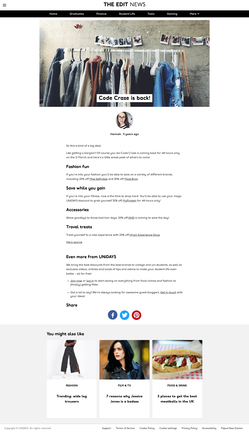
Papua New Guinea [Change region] (231, 428)
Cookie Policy (147, 428)
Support (106, 428)
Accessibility (209, 428)
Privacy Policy (189, 428)
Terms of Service (125, 428)
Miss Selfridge (99, 179)
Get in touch (168, 292)
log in (90, 281)
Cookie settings (168, 428)
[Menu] (4, 5)
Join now (76, 281)
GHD (131, 218)
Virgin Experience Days (145, 235)
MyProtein (129, 200)
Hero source (74, 242)
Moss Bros (131, 179)
